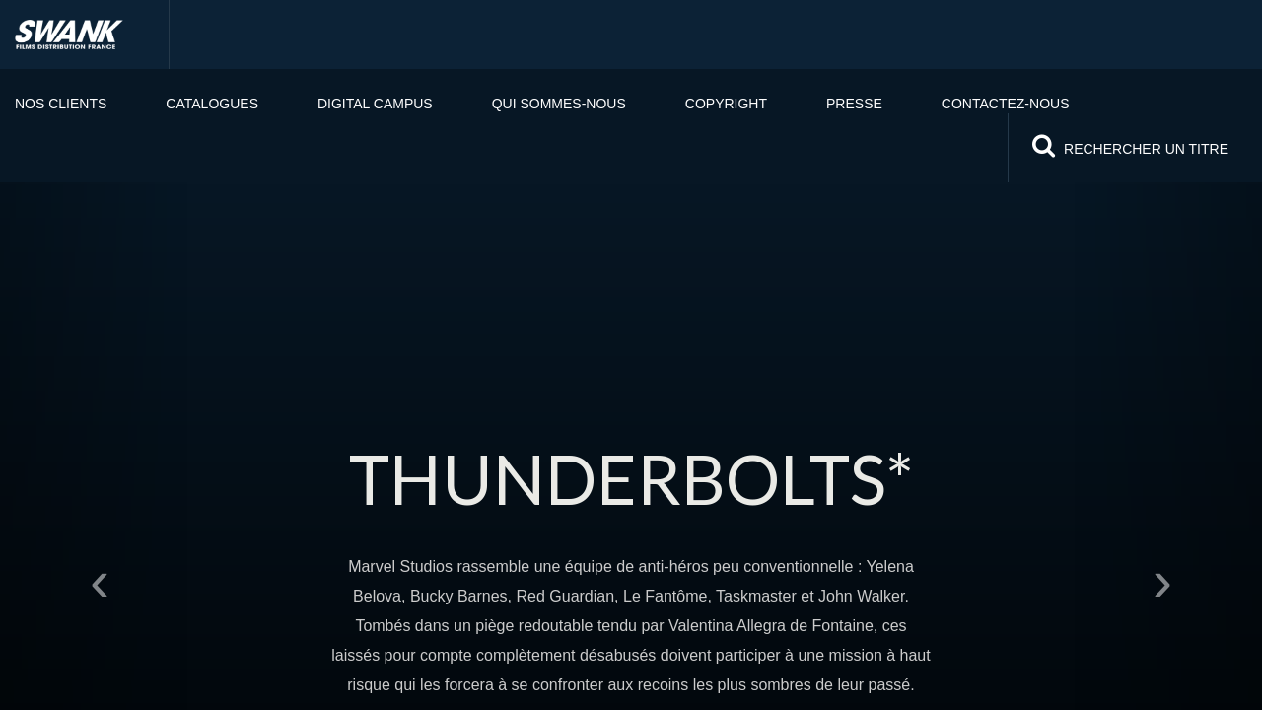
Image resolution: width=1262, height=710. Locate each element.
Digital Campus (375, 103)
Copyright (726, 103)
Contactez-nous (1006, 103)
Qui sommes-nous (559, 103)
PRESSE (854, 103)
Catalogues (212, 103)
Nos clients (60, 103)
